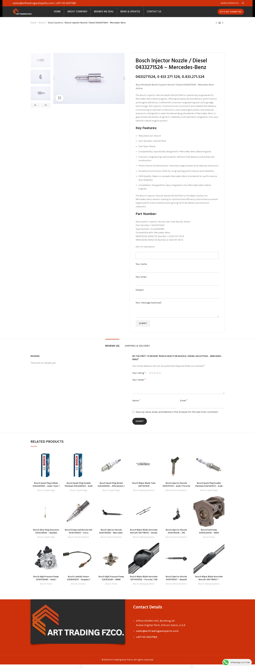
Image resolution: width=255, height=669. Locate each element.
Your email (177, 284)
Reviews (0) (112, 351)
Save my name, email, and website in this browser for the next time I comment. (177, 416)
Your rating (139, 377)
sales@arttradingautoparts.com (33, 3)
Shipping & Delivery (137, 351)
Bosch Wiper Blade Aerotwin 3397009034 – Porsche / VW (143, 584)
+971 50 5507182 (66, 3)
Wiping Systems (147, 495)
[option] (41, 65)
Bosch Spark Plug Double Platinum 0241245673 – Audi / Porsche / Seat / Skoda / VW (209, 492)
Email (184, 405)
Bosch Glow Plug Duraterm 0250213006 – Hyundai (46, 537)
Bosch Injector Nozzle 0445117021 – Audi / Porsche (176, 491)
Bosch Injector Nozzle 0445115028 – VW (176, 536)
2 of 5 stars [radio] (152, 378)
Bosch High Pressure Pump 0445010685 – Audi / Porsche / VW (46, 584)
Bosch (42, 27)
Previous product (216, 27)
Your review (139, 384)
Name (136, 405)
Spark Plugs (49, 495)
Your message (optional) (177, 311)
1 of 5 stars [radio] (150, 378)
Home (33, 27)
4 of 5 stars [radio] (157, 378)
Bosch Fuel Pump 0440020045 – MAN (209, 536)
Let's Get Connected (231, 14)
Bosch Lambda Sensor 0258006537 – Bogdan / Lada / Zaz (78, 584)
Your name (177, 271)
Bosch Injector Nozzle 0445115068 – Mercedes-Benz (111, 537)
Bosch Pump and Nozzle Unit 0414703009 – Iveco (78, 536)
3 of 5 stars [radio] (155, 378)
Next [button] (46, 110)
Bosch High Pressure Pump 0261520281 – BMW (111, 583)
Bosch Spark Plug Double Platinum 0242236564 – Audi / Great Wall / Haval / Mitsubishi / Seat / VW (78, 492)
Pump (212, 541)
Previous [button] (35, 110)
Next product (223, 27)
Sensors (82, 588)
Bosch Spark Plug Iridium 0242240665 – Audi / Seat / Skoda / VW (46, 491)
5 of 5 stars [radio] (160, 378)
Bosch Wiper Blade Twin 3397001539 (143, 489)
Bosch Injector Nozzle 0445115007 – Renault (176, 583)
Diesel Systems (55, 27)
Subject (177, 297)
